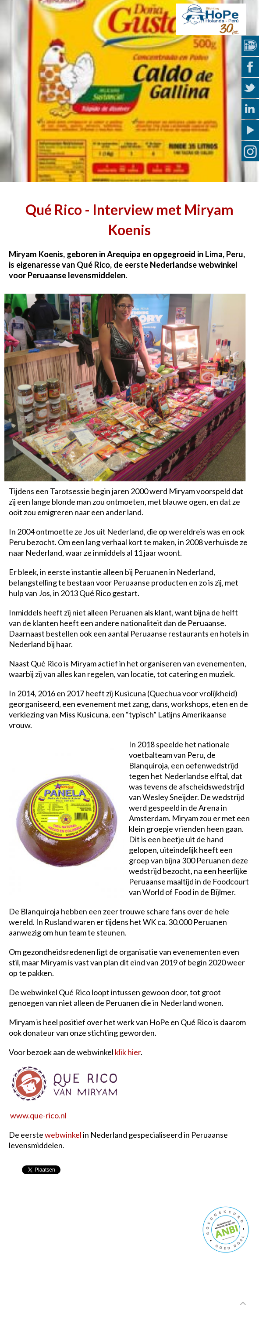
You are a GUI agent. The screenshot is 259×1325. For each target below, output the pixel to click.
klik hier (128, 1052)
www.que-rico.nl (38, 1115)
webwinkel (63, 1134)
